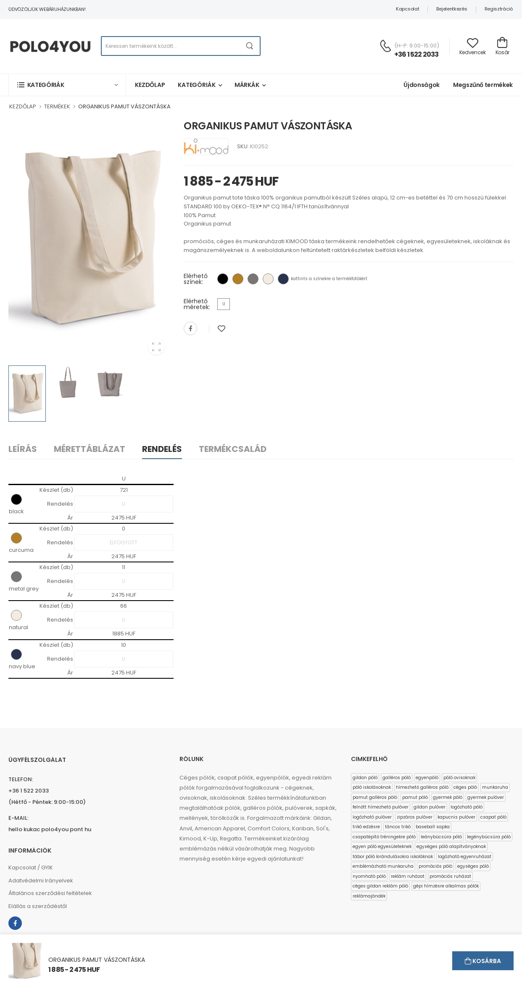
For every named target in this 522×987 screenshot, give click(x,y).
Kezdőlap (150, 85)
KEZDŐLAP (22, 106)
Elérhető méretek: (197, 304)
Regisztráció (499, 8)
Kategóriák (197, 85)
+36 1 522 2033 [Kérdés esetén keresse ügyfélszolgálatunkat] (416, 54)
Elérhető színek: (196, 279)
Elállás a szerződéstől (37, 906)
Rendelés (162, 449)
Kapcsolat (407, 8)
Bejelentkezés (451, 8)
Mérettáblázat (89, 449)
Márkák (247, 85)
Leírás (22, 449)
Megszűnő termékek (483, 85)
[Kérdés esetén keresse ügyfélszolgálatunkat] (385, 45)
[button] (67, 84)
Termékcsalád (232, 449)
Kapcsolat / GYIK (30, 868)
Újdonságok (421, 85)
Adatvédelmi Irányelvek (40, 881)
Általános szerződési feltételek (50, 893)
